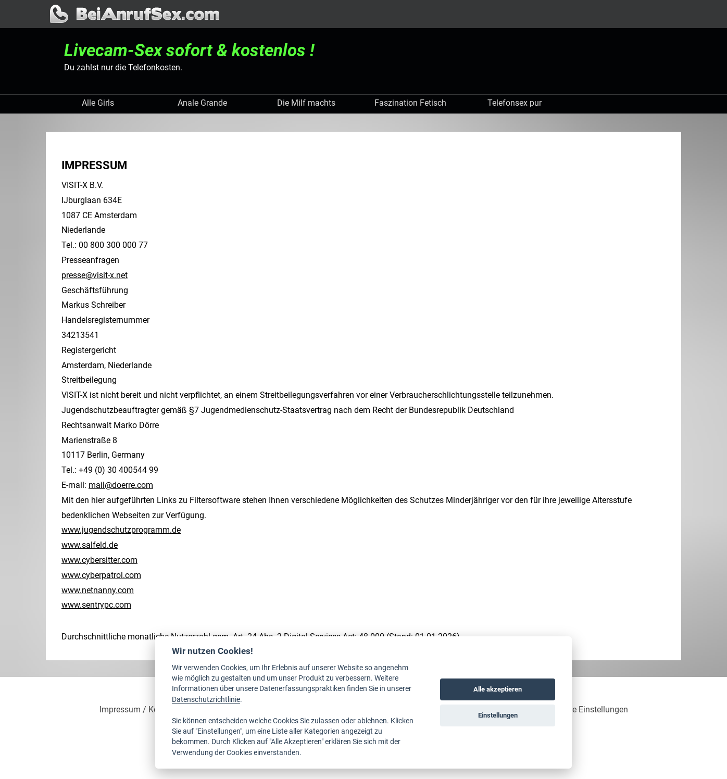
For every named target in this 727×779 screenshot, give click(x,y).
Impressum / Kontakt (138, 710)
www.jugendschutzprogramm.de (121, 530)
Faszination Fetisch (410, 103)
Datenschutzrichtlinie (206, 699)
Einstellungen (498, 715)
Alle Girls (98, 103)
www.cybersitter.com (99, 560)
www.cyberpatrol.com (101, 575)
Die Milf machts (306, 103)
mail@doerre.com (121, 485)
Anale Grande (202, 103)
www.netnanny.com (97, 590)
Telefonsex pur (514, 103)
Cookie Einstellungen (589, 710)
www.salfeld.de (89, 545)
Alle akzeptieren (497, 689)
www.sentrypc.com (96, 605)
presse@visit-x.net (94, 275)
